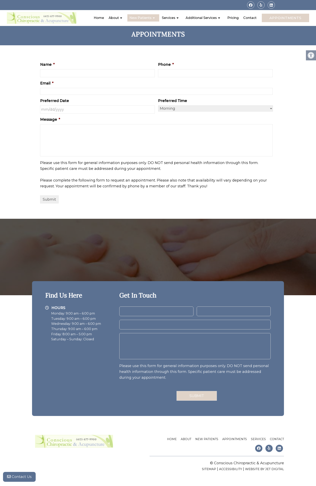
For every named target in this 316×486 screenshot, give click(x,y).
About (114, 18)
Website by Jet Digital (264, 469)
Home (99, 18)
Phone (166, 64)
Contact (250, 18)
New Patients (140, 18)
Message (50, 119)
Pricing (233, 18)
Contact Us (19, 478)
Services (168, 18)
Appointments (285, 18)
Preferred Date (54, 101)
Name (47, 64)
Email (46, 83)
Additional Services (201, 18)
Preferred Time (172, 101)
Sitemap (209, 469)
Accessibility (230, 469)
